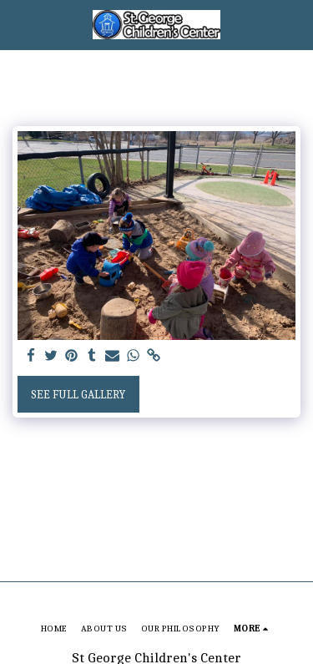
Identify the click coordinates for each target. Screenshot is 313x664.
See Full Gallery (78, 395)
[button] (18, 23)
